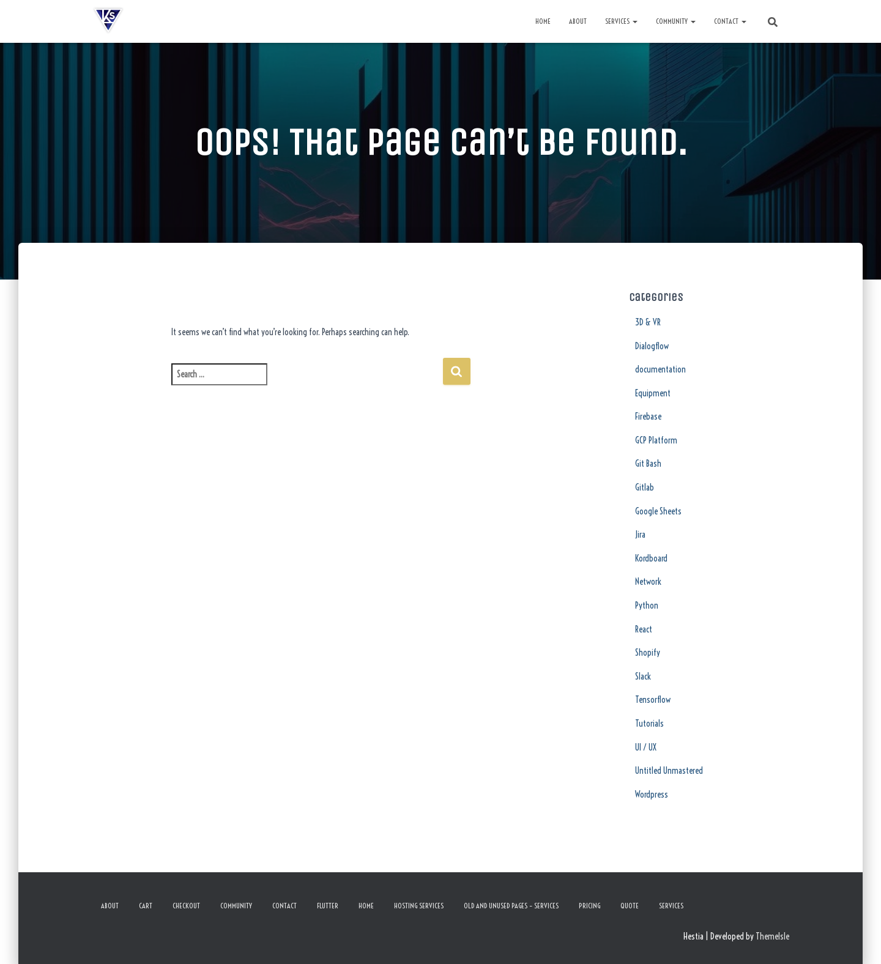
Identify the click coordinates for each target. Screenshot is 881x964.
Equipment (653, 393)
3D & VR (648, 322)
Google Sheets (658, 511)
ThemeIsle (772, 936)
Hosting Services (419, 905)
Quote (629, 905)
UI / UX (645, 747)
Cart (145, 905)
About (578, 21)
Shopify (647, 652)
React (643, 629)
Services (621, 21)
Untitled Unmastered (669, 770)
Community (676, 21)
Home (543, 21)
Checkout (186, 905)
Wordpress (651, 794)
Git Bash (648, 463)
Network (648, 581)
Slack (643, 676)
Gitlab (644, 487)
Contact (730, 21)
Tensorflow (653, 699)
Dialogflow (652, 346)
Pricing (589, 905)
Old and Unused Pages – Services (511, 905)
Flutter (327, 905)
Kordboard (651, 558)
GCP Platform (656, 440)
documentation (660, 369)
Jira (640, 534)
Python (646, 605)
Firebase (648, 416)
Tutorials (649, 723)
